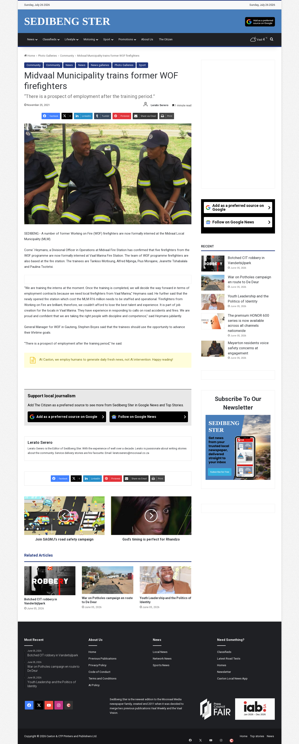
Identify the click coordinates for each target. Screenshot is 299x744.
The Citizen (166, 39)
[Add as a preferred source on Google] (260, 21)
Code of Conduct (99, 671)
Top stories (257, 736)
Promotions (126, 39)
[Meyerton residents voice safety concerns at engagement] (213, 348)
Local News (160, 652)
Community (67, 55)
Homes (221, 665)
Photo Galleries (47, 55)
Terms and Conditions (102, 678)
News (30, 39)
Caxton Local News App (232, 678)
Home (29, 55)
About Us (147, 39)
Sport (106, 39)
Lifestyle (70, 39)
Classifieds (49, 39)
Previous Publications (102, 658)
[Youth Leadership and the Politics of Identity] (165, 580)
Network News (162, 658)
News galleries (100, 65)
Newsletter (224, 671)
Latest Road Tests (228, 658)
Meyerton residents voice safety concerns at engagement (248, 348)
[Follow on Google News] (149, 416)
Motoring (89, 39)
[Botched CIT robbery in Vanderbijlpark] (50, 580)
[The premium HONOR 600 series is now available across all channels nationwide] (213, 321)
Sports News (161, 665)
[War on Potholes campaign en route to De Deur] (107, 580)
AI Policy (94, 685)
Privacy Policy (97, 665)
